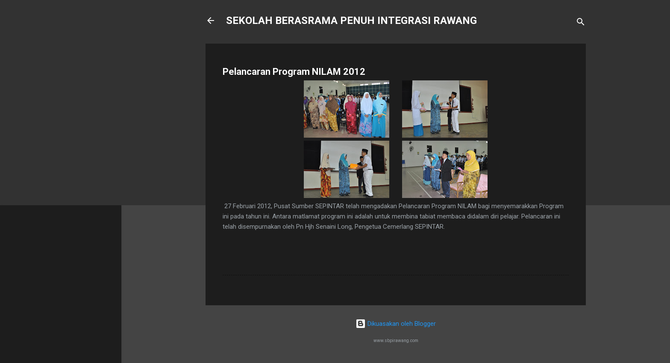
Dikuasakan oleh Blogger (396, 324)
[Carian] (581, 23)
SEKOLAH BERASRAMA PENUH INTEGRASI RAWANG (351, 21)
